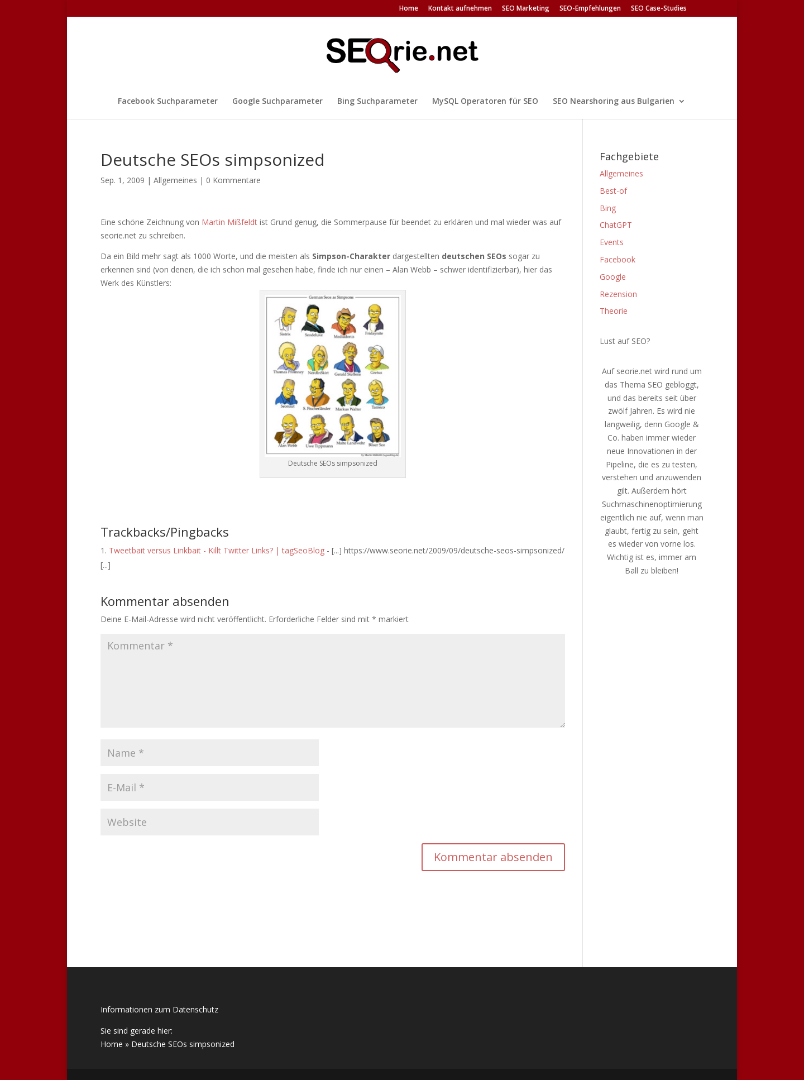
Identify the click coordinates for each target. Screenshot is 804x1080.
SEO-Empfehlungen (590, 9)
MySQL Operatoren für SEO (485, 101)
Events (612, 242)
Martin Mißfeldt (229, 222)
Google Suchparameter (277, 101)
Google (613, 276)
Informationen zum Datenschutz (159, 1009)
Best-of (613, 190)
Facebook (617, 259)
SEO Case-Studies (659, 9)
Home (408, 9)
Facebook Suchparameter (168, 101)
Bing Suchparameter (377, 101)
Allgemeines (175, 180)
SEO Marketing (525, 9)
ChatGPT (616, 224)
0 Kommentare (233, 180)
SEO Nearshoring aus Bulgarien (613, 101)
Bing (608, 208)
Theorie (614, 310)
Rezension (618, 294)
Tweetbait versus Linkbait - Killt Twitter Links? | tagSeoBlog (216, 550)
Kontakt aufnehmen (460, 9)
